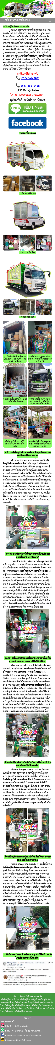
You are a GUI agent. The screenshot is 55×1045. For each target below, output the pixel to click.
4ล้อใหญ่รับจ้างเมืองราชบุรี (17, 1008)
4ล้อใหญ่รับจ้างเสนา (23, 1006)
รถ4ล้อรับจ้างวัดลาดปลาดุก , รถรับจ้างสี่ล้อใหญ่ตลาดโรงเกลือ (40, 443)
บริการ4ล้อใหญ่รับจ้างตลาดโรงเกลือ (27, 996)
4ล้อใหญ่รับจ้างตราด (23, 1011)
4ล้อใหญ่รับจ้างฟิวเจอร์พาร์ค (37, 1003)
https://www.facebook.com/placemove (23, 1036)
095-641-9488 (30, 78)
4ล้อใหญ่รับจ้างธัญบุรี (28, 1000)
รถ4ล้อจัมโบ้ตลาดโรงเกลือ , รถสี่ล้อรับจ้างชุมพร (15, 400)
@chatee (19, 1031)
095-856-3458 (30, 86)
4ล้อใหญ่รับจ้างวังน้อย (10, 1000)
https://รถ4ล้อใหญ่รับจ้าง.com (18, 1041)
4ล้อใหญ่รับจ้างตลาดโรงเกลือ (17, 20)
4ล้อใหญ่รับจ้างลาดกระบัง (39, 1008)
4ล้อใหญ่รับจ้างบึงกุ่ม (15, 1003)
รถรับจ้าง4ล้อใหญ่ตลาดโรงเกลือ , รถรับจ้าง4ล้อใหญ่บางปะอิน (15, 358)
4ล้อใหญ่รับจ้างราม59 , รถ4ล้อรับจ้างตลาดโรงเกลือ (15, 443)
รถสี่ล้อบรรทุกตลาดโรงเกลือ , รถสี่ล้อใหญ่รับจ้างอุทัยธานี (40, 358)
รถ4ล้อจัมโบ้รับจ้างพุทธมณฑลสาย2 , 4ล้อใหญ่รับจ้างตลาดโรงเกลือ (39, 401)
